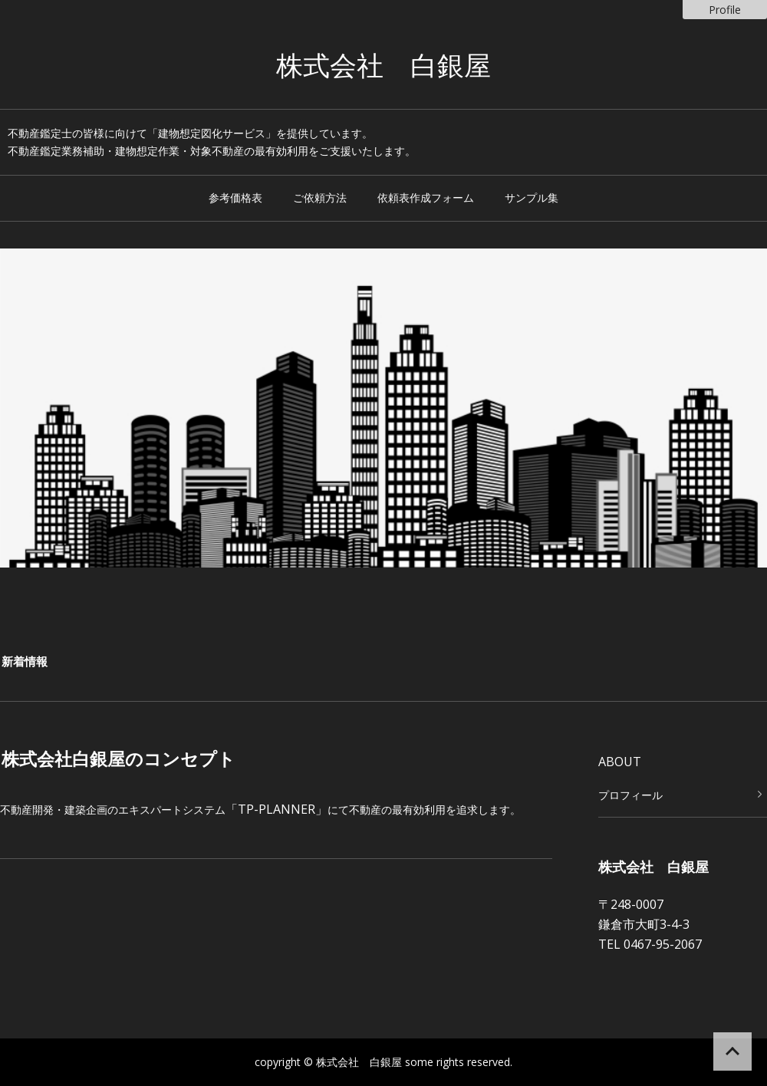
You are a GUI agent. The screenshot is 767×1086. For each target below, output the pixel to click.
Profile (725, 9)
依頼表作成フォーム (425, 197)
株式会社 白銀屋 (383, 67)
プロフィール (630, 795)
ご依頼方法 (320, 197)
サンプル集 (531, 197)
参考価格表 (235, 197)
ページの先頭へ (732, 1051)
